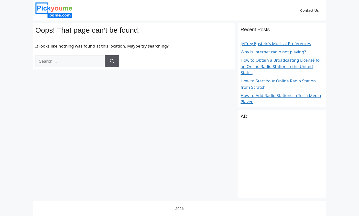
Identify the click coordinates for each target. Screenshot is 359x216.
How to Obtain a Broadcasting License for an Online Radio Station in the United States (281, 66)
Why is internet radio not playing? (273, 52)
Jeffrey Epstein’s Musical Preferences (276, 43)
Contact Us (309, 10)
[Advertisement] (282, 161)
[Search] (112, 61)
